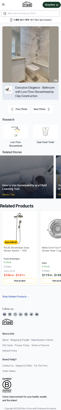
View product (19, 281)
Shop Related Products (16, 296)
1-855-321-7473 (21, 20)
